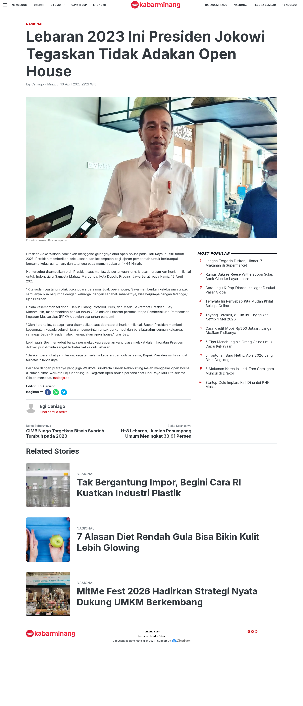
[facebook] (48, 448)
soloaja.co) (62, 434)
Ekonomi (99, 4)
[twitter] (64, 448)
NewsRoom (20, 4)
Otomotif (58, 4)
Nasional (240, 4)
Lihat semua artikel (54, 468)
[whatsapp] (56, 448)
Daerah (39, 4)
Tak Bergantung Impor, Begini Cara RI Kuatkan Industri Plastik (159, 544)
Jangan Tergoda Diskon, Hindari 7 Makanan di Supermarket (233, 319)
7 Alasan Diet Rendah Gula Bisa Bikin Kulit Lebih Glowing (168, 598)
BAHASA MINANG (216, 4)
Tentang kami (151, 687)
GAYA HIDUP (79, 4)
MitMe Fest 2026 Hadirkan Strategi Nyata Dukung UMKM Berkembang (167, 653)
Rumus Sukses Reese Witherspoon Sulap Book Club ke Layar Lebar (239, 332)
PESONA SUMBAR (265, 4)
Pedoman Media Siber (151, 692)
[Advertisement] (151, 47)
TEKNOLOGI (290, 4)
